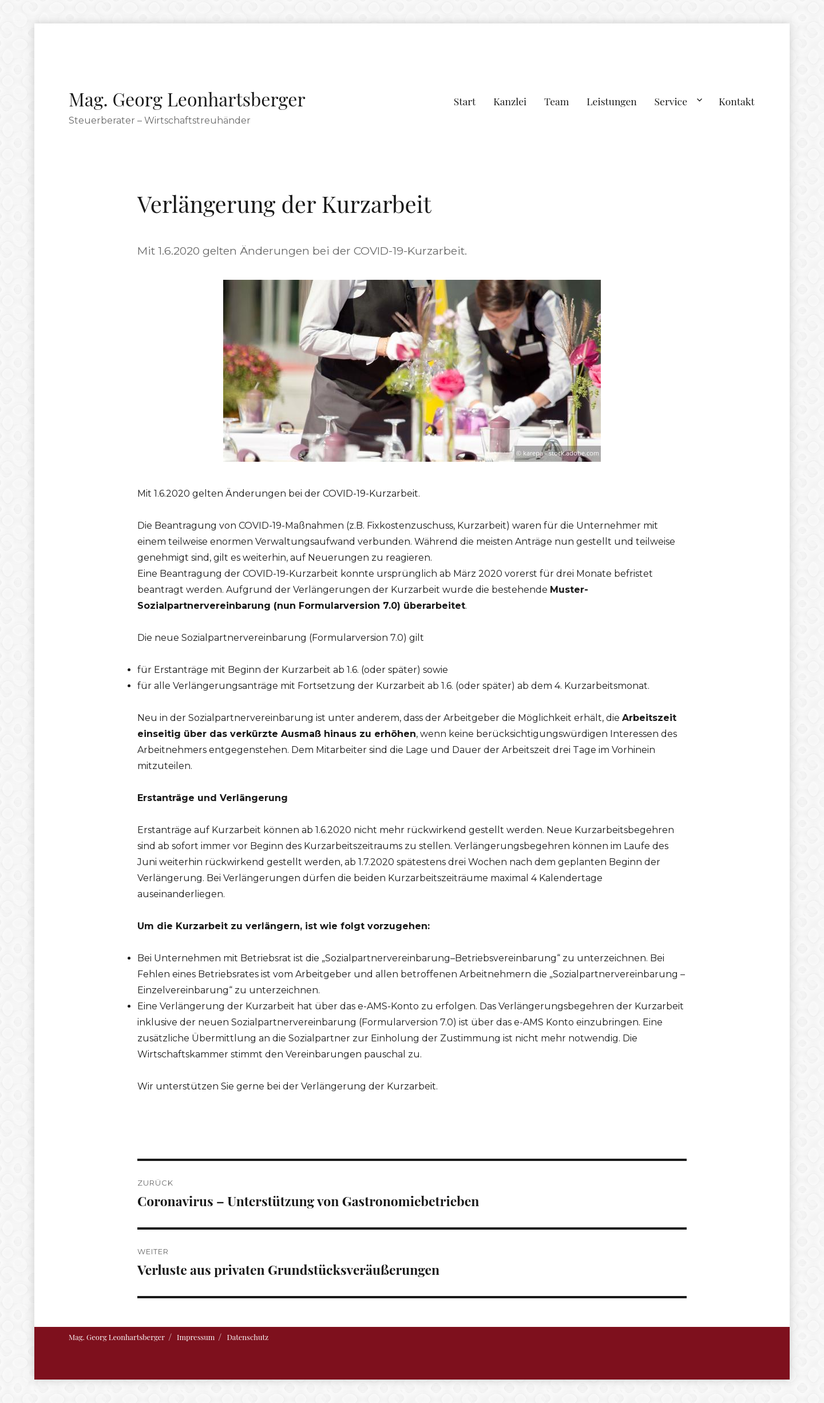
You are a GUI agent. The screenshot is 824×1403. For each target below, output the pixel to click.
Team (556, 101)
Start (465, 101)
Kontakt (737, 101)
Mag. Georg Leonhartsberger (187, 98)
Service (671, 101)
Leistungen (612, 101)
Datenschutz (247, 1337)
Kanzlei (509, 101)
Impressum (196, 1337)
